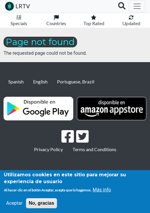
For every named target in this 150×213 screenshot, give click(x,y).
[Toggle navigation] (137, 6)
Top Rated (93, 23)
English (40, 81)
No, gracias (41, 203)
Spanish (16, 81)
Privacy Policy (48, 149)
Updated (131, 23)
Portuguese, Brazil (75, 81)
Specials (19, 23)
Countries (56, 23)
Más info (102, 190)
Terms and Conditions (94, 149)
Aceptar (14, 203)
